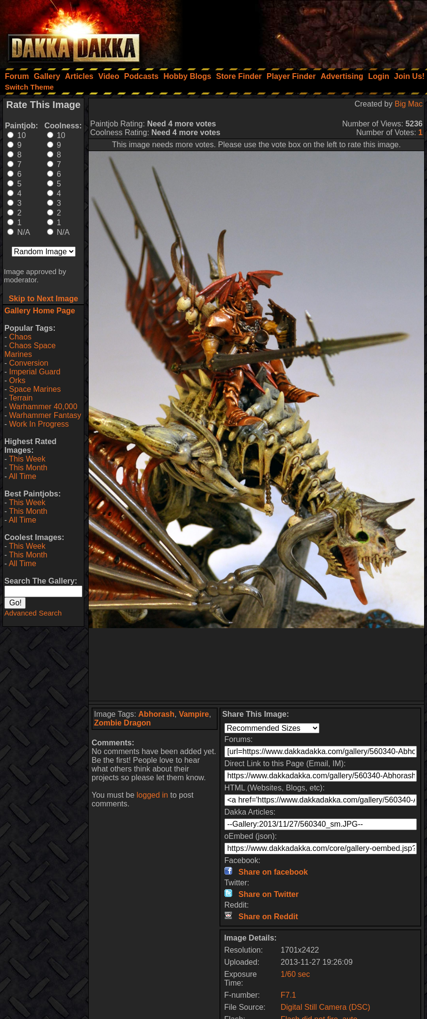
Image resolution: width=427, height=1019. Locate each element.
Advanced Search (33, 613)
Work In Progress (39, 424)
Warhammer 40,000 (43, 406)
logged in (152, 795)
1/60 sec (295, 974)
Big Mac (409, 104)
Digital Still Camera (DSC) (325, 1007)
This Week (27, 459)
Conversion (28, 363)
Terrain (20, 398)
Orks (17, 380)
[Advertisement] (296, 31)
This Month (28, 467)
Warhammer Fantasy (45, 415)
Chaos (20, 337)
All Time (22, 476)
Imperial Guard (35, 372)
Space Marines (35, 389)
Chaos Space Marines (30, 349)
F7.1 (288, 995)
